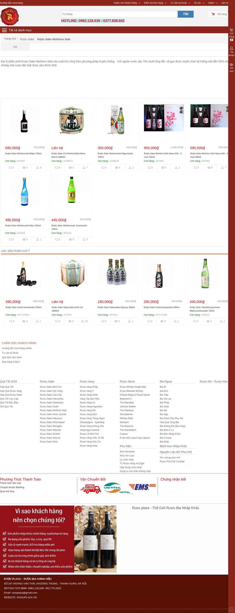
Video (211, 3)
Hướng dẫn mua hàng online (17, 348)
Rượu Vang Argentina (91, 406)
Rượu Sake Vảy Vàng (51, 391)
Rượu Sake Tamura (50, 437)
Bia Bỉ (163, 387)
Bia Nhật (164, 406)
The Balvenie (126, 426)
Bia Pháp (164, 402)
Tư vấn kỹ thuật (178, 3)
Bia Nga (164, 414)
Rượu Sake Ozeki (49, 406)
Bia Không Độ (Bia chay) (172, 426)
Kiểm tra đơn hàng (153, 3)
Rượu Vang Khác (89, 445)
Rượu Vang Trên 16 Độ (92, 437)
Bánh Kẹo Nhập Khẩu (173, 446)
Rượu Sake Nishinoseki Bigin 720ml (23, 153)
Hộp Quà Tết (6, 387)
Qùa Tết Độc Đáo (9, 402)
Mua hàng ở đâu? (11, 361)
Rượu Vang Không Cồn (92, 426)
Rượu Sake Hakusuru (51, 418)
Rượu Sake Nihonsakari (52, 422)
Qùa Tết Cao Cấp (9, 398)
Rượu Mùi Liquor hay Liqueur (135, 437)
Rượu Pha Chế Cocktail (172, 461)
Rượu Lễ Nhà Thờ (89, 434)
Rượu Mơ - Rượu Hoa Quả (216, 381)
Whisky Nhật (126, 418)
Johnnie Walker (128, 406)
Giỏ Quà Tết (6, 406)
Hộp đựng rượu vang (131, 467)
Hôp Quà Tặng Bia (169, 422)
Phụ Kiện (125, 446)
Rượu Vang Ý (87, 391)
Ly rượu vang (127, 459)
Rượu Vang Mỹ (87, 410)
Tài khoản (231, 51)
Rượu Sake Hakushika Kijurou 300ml (184, 307)
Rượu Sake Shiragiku (51, 426)
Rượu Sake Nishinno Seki (53, 410)
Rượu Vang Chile (89, 395)
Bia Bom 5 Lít (167, 430)
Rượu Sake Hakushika (51, 398)
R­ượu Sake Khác (49, 441)
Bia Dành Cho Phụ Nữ (171, 418)
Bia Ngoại (166, 381)
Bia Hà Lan (165, 398)
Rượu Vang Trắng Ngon (92, 418)
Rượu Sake (47, 381)
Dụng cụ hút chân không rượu (135, 471)
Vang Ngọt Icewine (89, 430)
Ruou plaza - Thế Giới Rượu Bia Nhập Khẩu (165, 508)
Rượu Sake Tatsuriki (50, 430)
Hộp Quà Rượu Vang (11, 391)
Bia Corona (165, 437)
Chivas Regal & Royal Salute (135, 395)
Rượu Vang (87, 381)
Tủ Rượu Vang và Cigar (132, 463)
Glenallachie (126, 414)
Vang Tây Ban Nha (89, 398)
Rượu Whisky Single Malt (133, 387)
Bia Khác (164, 441)
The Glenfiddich (128, 430)
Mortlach (124, 422)
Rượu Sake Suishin (50, 434)
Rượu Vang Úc (87, 402)
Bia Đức (164, 391)
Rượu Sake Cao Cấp (51, 395)
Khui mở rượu (127, 455)
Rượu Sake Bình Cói (50, 387)
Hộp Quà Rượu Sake (11, 395)
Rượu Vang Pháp (89, 387)
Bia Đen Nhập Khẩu (170, 434)
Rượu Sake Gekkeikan (52, 402)
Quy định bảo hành (12, 357)
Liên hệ (225, 3)
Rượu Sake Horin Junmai (53, 414)
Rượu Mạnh (127, 381)
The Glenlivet (127, 410)
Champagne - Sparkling (92, 422)
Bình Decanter (127, 451)
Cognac (124, 434)
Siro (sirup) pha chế (170, 457)
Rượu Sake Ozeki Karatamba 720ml (91, 307)
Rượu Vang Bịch (88, 414)
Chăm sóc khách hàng (125, 3)
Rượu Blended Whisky (131, 391)
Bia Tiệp (164, 395)
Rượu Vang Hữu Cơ (90, 441)
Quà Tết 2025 (8, 381)
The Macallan (127, 402)
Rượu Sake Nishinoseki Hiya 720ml (23, 225)
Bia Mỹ (163, 410)
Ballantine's (126, 398)
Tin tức (197, 3)
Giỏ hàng (222, 14)
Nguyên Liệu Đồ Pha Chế (176, 452)
